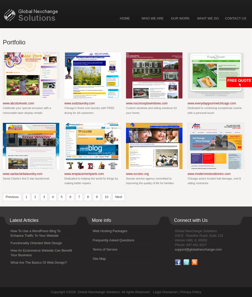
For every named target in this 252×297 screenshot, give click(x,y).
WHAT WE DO (208, 18)
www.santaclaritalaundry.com (23, 174)
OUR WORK (180, 18)
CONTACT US (235, 18)
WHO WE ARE (153, 18)
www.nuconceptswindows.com (147, 103)
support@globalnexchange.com (198, 249)
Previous (12, 197)
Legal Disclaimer (165, 292)
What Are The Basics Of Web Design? (39, 262)
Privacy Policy (190, 292)
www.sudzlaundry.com (79, 103)
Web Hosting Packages (110, 231)
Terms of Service (105, 249)
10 (106, 197)
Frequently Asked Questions (113, 240)
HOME (125, 18)
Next (118, 197)
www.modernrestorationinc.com (209, 174)
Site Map (99, 259)
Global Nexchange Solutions (46, 15)
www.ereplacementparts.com (84, 174)
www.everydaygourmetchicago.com (212, 103)
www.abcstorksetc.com (18, 103)
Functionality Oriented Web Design (36, 243)
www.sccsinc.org (137, 174)
